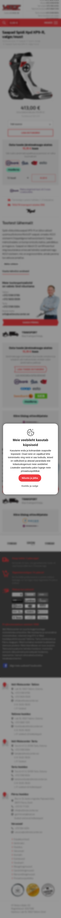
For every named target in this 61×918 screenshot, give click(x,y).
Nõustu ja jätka (30, 478)
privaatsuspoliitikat (30, 471)
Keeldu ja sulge (29, 486)
